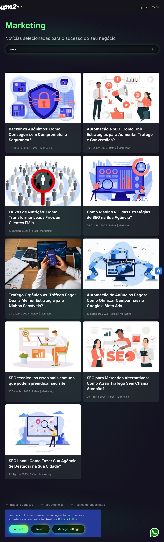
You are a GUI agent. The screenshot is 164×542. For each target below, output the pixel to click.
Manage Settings (68, 529)
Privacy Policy (67, 519)
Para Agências (51, 504)
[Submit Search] (154, 49)
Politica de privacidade (87, 504)
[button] (158, 7)
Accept (18, 529)
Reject (40, 529)
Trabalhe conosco (19, 504)
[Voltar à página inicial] (11, 7)
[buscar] (82, 49)
